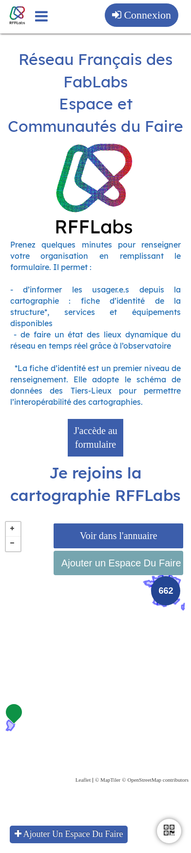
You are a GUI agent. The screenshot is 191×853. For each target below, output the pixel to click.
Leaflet (83, 780)
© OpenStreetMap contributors (155, 780)
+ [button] (13, 529)
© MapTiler (107, 780)
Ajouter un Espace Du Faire (121, 563)
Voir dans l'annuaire (118, 535)
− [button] (13, 544)
